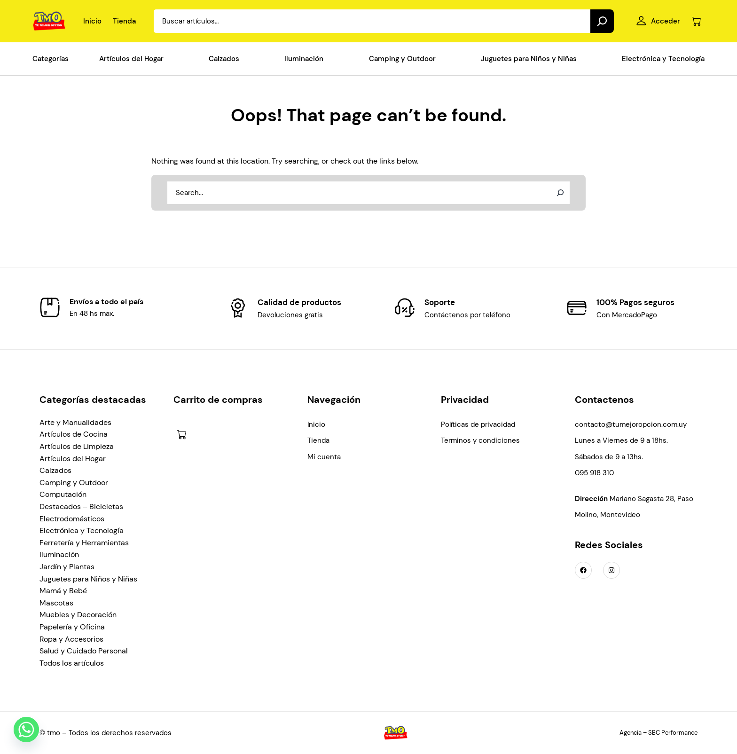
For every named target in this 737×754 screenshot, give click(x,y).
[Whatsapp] (26, 729)
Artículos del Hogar (72, 458)
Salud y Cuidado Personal (83, 651)
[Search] (602, 21)
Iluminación (59, 554)
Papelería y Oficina (72, 627)
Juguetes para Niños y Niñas (88, 579)
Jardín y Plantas (66, 567)
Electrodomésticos (71, 519)
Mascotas (56, 603)
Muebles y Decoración (78, 615)
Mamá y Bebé (63, 591)
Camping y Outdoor (73, 482)
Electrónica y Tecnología (81, 530)
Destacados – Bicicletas (81, 506)
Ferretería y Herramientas (84, 543)
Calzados (55, 470)
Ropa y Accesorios (71, 639)
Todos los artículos (71, 663)
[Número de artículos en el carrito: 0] (696, 21)
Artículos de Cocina (73, 434)
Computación (62, 494)
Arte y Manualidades (75, 422)
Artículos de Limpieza (76, 446)
